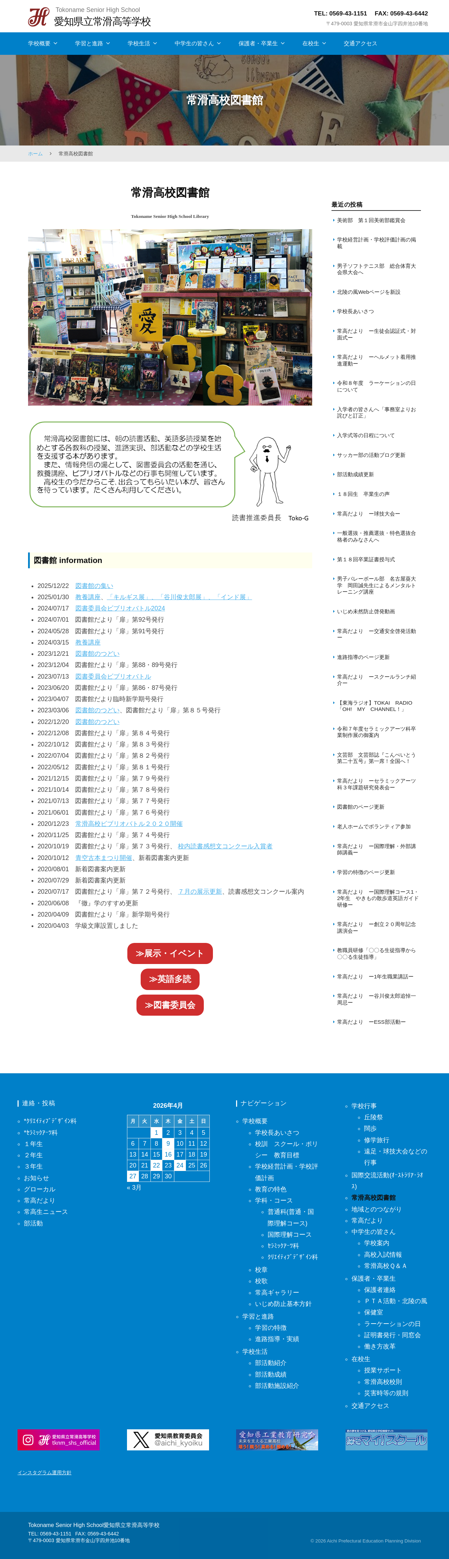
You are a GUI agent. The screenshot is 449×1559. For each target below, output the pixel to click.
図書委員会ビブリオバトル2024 (120, 608)
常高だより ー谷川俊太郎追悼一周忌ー (376, 999)
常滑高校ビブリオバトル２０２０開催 (129, 823)
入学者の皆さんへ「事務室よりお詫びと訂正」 (376, 412)
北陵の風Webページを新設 (369, 292)
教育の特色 (271, 1189)
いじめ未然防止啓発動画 (366, 611)
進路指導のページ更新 (363, 657)
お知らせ (36, 1178)
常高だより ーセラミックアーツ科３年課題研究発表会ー (376, 784)
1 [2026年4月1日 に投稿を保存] (156, 1132)
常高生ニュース (46, 1211)
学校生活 (139, 43)
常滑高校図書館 (373, 1197)
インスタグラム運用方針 (45, 1472)
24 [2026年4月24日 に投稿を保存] (179, 1165)
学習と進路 (89, 43)
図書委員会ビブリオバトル (113, 676)
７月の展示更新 (200, 891)
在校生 (310, 43)
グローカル (39, 1189)
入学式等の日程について (366, 435)
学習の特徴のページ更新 (366, 872)
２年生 (33, 1155)
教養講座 (88, 597)
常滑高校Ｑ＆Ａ (386, 1265)
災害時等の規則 (386, 1393)
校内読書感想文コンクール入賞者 (225, 846)
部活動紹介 (271, 1362)
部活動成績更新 (355, 474)
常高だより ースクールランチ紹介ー (376, 680)
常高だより (39, 1200)
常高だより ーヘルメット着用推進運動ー (376, 360)
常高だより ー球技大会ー (368, 514)
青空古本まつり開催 (103, 857)
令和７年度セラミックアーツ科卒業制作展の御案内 (376, 732)
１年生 (33, 1143)
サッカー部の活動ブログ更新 (371, 455)
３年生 (33, 1166)
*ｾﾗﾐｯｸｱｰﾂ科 (41, 1132)
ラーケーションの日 (392, 1323)
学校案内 (376, 1243)
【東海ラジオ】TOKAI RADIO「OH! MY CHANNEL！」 (374, 706)
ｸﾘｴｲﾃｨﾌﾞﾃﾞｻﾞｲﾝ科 (293, 1257)
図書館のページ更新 (360, 807)
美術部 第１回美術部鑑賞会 (371, 220)
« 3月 (134, 1187)
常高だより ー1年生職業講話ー (375, 976)
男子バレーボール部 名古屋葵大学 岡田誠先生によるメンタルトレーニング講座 (376, 585)
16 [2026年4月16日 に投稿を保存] (168, 1154)
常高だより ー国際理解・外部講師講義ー (376, 849)
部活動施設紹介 (277, 1385)
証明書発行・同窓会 (392, 1335)
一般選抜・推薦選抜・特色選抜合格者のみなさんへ (376, 536)
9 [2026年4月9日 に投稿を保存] (168, 1143)
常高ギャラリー (277, 1292)
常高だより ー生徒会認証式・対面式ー (376, 334)
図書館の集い (94, 585)
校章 (261, 1269)
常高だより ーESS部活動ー (371, 1022)
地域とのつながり (376, 1209)
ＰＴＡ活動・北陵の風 (395, 1301)
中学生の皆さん (194, 43)
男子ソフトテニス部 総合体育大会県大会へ (376, 269)
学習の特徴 (271, 1327)
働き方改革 (380, 1346)
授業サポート (383, 1370)
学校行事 (364, 1106)
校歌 (261, 1281)
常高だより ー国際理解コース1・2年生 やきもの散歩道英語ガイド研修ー (378, 898)
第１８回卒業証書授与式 (366, 559)
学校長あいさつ (355, 311)
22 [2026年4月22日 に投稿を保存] (156, 1165)
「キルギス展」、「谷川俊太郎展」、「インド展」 (179, 597)
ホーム (35, 153)
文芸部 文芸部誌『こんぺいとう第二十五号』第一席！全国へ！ (376, 758)
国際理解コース (290, 1234)
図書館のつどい (97, 653)
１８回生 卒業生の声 (363, 494)
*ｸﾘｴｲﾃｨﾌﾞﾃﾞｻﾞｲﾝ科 (50, 1121)
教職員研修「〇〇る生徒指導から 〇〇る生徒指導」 (379, 953)
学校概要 (39, 43)
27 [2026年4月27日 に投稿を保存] (132, 1176)
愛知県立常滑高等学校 (102, 21)
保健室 (373, 1312)
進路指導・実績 (277, 1339)
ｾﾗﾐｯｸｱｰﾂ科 (283, 1245)
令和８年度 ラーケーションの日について (376, 386)
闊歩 (370, 1128)
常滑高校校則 (383, 1381)
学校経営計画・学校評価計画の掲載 (376, 243)
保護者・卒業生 (258, 43)
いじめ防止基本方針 (283, 1303)
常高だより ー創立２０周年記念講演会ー (376, 927)
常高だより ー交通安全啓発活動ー (376, 634)
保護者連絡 (380, 1289)
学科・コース (274, 1200)
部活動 (33, 1223)
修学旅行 (376, 1140)
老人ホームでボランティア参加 (374, 826)
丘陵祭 (373, 1117)
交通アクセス (360, 43)
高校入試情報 (383, 1254)
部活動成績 (271, 1374)
